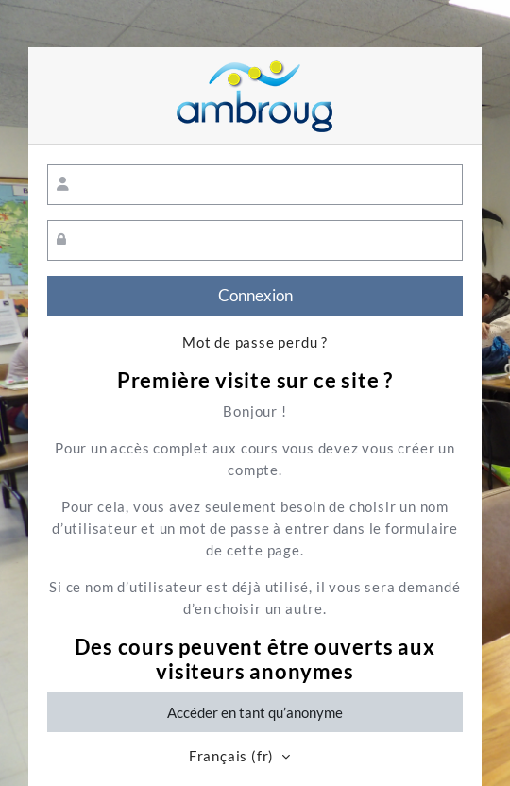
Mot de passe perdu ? (255, 342)
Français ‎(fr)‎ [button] (233, 756)
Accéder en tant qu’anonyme (255, 712)
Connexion (255, 295)
